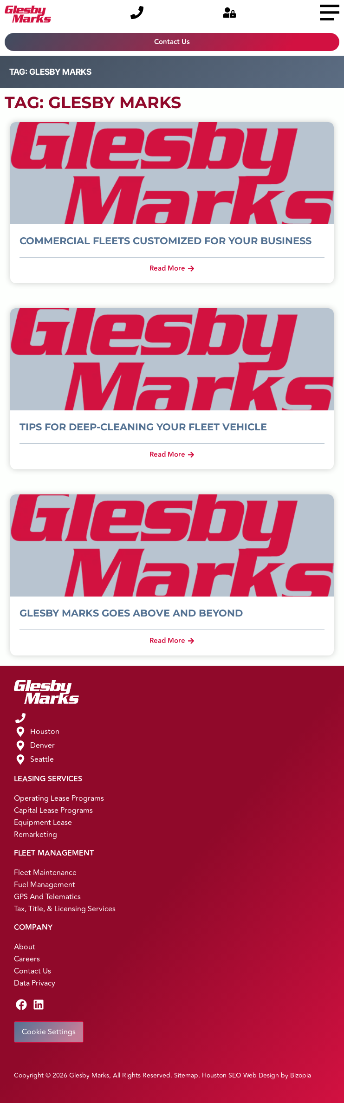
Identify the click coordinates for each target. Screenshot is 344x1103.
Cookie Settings (49, 1032)
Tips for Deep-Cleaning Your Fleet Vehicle (143, 427)
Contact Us (32, 971)
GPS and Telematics (47, 897)
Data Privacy (34, 983)
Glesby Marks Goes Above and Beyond (131, 613)
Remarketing (35, 834)
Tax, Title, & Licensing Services (65, 909)
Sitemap (186, 1075)
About (24, 947)
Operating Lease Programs (59, 798)
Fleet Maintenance (45, 872)
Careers (27, 959)
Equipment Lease (43, 822)
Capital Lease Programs (53, 810)
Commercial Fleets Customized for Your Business (165, 241)
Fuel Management (44, 884)
